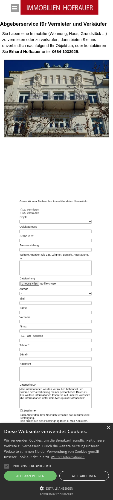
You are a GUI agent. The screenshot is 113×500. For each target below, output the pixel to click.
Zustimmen (36, 391)
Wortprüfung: (56, 403)
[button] (31, 466)
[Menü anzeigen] (15, 8)
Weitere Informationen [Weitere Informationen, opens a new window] (68, 457)
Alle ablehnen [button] (84, 476)
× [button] (108, 428)
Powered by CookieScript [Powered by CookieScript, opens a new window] (56, 494)
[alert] (56, 461)
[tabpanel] (56, 43)
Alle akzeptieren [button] (30, 476)
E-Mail (31, 347)
